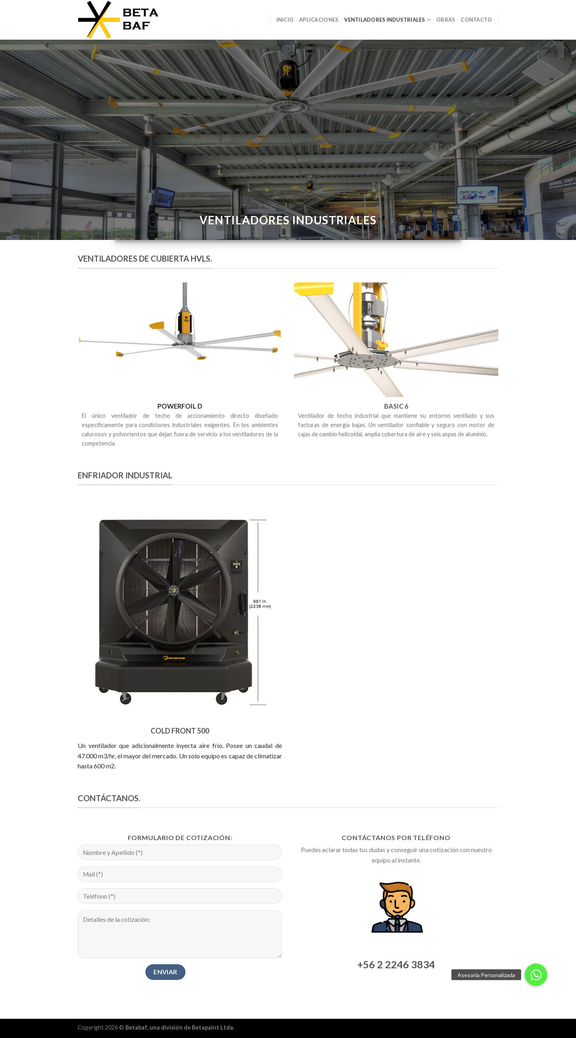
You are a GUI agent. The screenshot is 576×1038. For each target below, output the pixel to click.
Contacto (476, 19)
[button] (536, 974)
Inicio (285, 19)
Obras (445, 19)
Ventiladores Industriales (387, 20)
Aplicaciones (318, 19)
